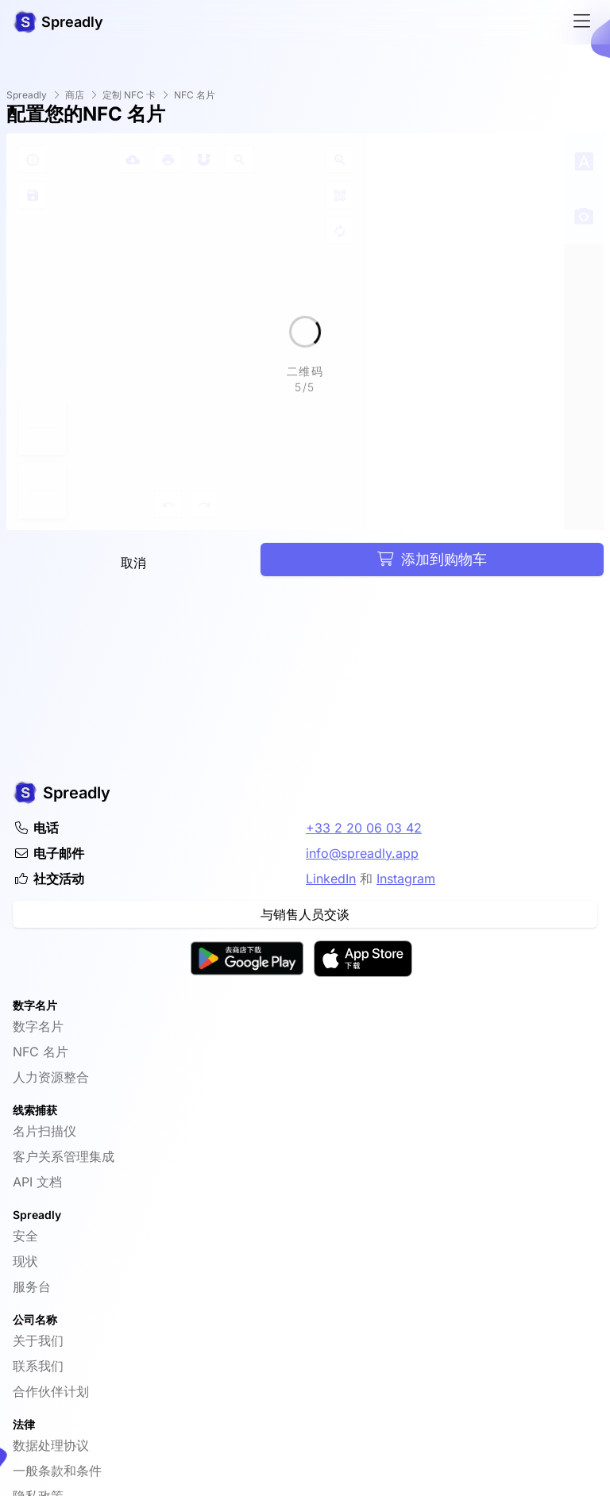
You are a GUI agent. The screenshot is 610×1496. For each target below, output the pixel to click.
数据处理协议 (51, 1445)
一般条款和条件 (57, 1471)
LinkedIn (331, 878)
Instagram (405, 878)
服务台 (32, 1286)
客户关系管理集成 (63, 1156)
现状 (25, 1261)
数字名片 (38, 1026)
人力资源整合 (51, 1077)
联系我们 (38, 1366)
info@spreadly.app (362, 853)
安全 (25, 1236)
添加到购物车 (432, 559)
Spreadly (26, 95)
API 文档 (37, 1182)
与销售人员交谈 (305, 914)
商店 (74, 95)
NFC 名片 (194, 95)
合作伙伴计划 (51, 1391)
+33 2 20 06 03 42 (364, 828)
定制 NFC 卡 (129, 95)
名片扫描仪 (44, 1131)
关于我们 (38, 1340)
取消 (133, 563)
